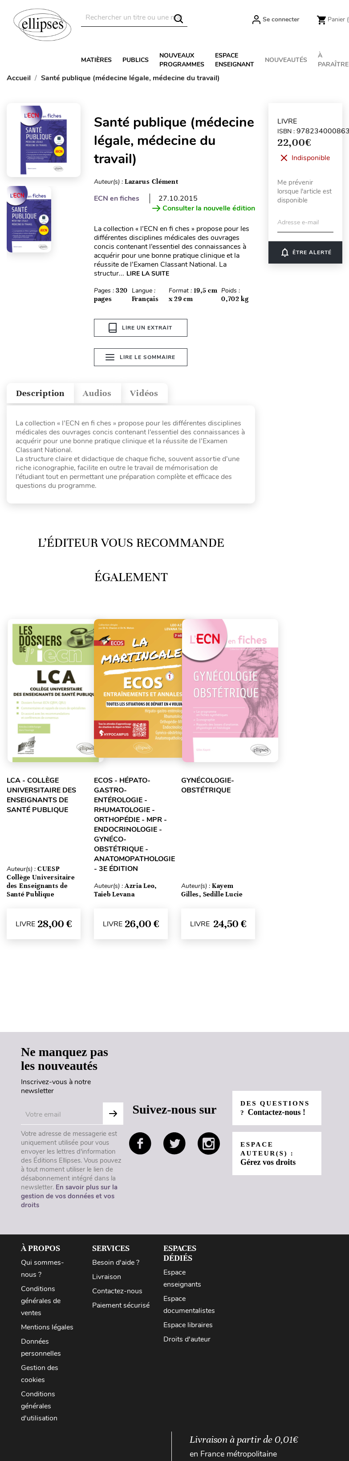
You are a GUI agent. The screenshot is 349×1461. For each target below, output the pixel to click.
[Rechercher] (134, 17)
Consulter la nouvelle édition (203, 208)
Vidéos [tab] (168, 393)
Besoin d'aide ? (115, 1265)
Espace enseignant (234, 60)
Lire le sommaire (140, 359)
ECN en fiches (116, 198)
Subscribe (113, 1116)
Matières (96, 60)
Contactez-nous (117, 1293)
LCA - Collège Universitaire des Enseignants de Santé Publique (41, 797)
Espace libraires (188, 1327)
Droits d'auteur (187, 1341)
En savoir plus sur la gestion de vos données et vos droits (69, 1198)
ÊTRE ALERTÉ (306, 252)
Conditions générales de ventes (41, 1303)
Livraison (106, 1279)
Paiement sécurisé (121, 1307)
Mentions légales (47, 1329)
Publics (135, 60)
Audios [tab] (113, 393)
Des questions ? (271, 1110)
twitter (174, 1146)
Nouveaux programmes (181, 60)
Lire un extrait (140, 328)
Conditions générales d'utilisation (39, 1408)
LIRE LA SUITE (147, 273)
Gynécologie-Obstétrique (207, 787)
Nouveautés (286, 60)
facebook (140, 1146)
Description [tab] (46, 393)
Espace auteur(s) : (269, 1160)
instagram (209, 1146)
